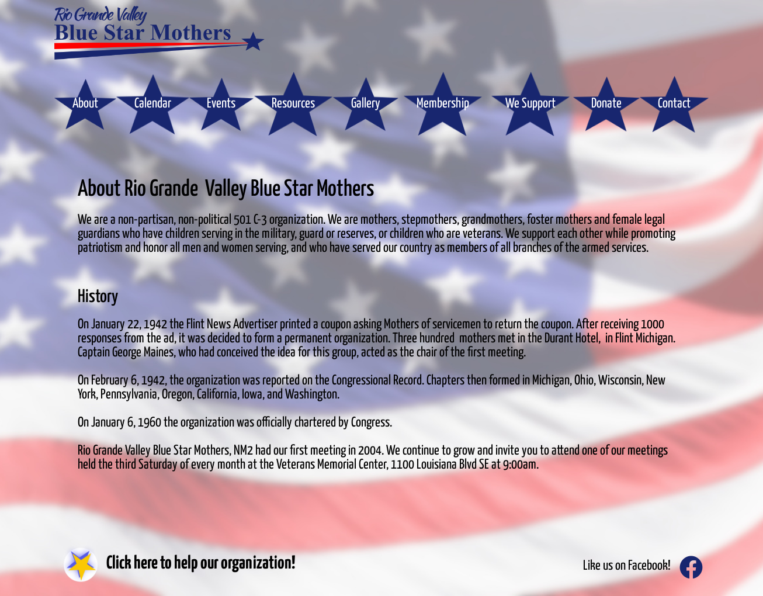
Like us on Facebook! (627, 566)
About (85, 103)
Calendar (152, 103)
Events (221, 103)
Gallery (365, 103)
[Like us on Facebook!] (691, 567)
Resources (293, 103)
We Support (530, 103)
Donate (606, 103)
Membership (443, 103)
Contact (674, 103)
